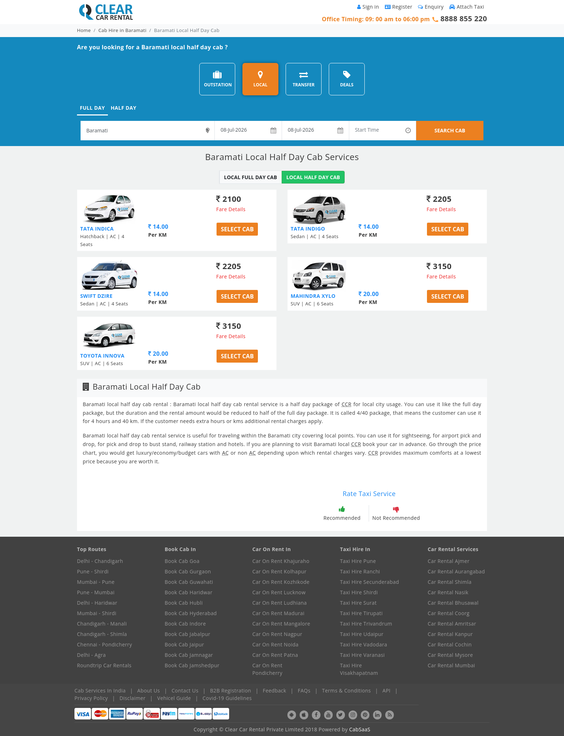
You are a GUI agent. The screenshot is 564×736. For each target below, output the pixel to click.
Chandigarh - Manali (102, 623)
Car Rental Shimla (450, 581)
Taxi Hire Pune (358, 561)
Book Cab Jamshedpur (192, 665)
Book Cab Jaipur (184, 644)
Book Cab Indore (185, 623)
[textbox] (147, 130)
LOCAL (260, 79)
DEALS (346, 79)
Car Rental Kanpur (450, 634)
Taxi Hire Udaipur (361, 634)
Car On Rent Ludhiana (280, 602)
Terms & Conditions (346, 690)
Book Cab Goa (182, 561)
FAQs (304, 690)
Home (84, 30)
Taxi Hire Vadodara (363, 644)
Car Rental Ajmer (448, 561)
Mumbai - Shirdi (96, 613)
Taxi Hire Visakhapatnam (359, 669)
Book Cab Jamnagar (189, 654)
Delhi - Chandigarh (100, 561)
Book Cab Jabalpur (187, 634)
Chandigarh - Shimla (102, 634)
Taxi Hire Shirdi (359, 592)
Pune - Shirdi (93, 571)
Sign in (368, 6)
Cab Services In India (100, 690)
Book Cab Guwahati (189, 581)
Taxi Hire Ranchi (360, 571)
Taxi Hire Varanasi (362, 654)
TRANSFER (304, 79)
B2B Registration (230, 690)
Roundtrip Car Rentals (104, 665)
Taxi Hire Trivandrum (366, 623)
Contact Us (185, 690)
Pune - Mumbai (95, 592)
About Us (148, 690)
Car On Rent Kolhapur (280, 571)
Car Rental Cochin (450, 644)
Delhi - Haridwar (97, 602)
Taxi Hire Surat (358, 602)
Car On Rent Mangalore (281, 623)
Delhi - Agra (91, 654)
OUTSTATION (218, 79)
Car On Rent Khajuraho (281, 561)
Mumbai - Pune (95, 581)
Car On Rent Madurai (279, 613)
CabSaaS (359, 729)
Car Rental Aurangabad (456, 571)
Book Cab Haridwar (189, 592)
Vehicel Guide (174, 698)
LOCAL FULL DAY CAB (250, 177)
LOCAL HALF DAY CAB (313, 177)
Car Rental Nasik (448, 592)
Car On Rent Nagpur (278, 634)
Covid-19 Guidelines (227, 698)
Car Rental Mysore (450, 654)
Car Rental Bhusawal (453, 602)
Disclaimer (132, 698)
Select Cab (237, 229)
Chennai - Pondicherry (104, 644)
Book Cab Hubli (184, 602)
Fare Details (231, 209)
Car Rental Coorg (448, 613)
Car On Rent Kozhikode (281, 581)
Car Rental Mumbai (451, 665)
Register (399, 6)
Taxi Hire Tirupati (361, 613)
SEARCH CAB (450, 130)
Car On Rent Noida (276, 644)
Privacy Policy (91, 698)
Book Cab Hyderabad (191, 613)
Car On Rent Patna (275, 654)
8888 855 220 (463, 18)
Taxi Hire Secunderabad (369, 581)
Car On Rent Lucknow (279, 592)
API (386, 690)
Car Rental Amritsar (452, 623)
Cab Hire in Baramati (123, 30)
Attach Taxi (466, 6)
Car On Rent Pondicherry (268, 669)
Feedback (274, 690)
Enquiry (431, 6)
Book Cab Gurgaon (188, 571)
